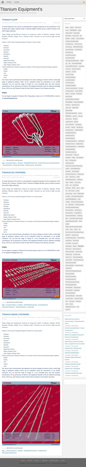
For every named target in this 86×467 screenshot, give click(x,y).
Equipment (68, 104)
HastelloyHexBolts (79, 130)
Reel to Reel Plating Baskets (77, 196)
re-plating (68, 201)
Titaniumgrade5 (69, 287)
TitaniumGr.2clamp (18, 165)
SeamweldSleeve (78, 212)
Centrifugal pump (69, 44)
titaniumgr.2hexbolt (70, 273)
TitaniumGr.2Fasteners (8, 307)
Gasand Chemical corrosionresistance (49, 163)
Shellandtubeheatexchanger (72, 221)
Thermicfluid (68, 243)
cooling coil (68, 71)
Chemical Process (24, 175)
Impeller (67, 168)
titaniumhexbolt (69, 290)
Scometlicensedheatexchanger (72, 207)
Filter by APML (54, 460)
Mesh (67, 176)
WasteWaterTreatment (30, 163)
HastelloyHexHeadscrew (71, 132)
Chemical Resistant (70, 49)
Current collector (78, 91)
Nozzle (67, 185)
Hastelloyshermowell (70, 143)
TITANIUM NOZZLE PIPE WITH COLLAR (73, 358)
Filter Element (69, 119)
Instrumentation (75, 171)
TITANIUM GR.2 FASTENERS (13, 172)
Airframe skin (78, 27)
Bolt (81, 35)
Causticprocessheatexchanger (72, 41)
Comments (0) (56, 22)
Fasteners (68, 116)
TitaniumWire (79, 295)
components (81, 66)
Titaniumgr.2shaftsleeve (71, 279)
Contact (16, 2)
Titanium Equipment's (21, 9)
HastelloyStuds (81, 146)
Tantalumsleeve (80, 237)
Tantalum (20, 163)
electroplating (69, 102)
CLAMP (81, 60)
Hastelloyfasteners (69, 130)
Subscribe (44, 460)
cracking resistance (70, 91)
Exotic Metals (69, 110)
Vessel (67, 304)
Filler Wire (75, 116)
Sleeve (80, 221)
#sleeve (67, 27)
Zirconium (4, 319)
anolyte (79, 30)
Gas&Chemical (42, 451)
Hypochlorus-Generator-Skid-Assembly (74, 165)
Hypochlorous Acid (70, 163)
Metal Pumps (72, 176)
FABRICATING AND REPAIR (71, 113)
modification (79, 179)
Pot (66, 190)
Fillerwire (81, 116)
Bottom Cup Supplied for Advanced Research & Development (74, 336)
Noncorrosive (78, 182)
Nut (70, 185)
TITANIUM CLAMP (9, 19)
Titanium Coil (68, 249)
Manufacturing (80, 174)
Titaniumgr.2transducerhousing (72, 282)
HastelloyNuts (81, 141)
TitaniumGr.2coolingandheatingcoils (73, 271)
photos (78, 188)
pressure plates (69, 193)
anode (67, 30)
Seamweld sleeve (69, 212)
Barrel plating (76, 33)
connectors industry (76, 69)
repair (79, 199)
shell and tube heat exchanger (76, 218)
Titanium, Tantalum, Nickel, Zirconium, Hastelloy (31, 22)
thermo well (75, 243)
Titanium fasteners (77, 249)
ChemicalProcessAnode (71, 55)
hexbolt (73, 157)
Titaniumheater (77, 287)
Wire (78, 306)
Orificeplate (68, 188)
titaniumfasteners (79, 265)
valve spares (71, 301)
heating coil (76, 154)
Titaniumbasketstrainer (78, 260)
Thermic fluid (76, 240)
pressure (77, 190)
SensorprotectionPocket (71, 215)
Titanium (16, 22)
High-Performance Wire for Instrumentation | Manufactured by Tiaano (74, 321)
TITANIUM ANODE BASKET (72, 353)
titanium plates (69, 254)
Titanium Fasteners (6, 177)
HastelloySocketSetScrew (71, 146)
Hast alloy (68, 127)
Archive (9, 2)
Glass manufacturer (70, 124)
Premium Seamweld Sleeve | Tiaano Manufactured (74, 329)
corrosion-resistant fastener (71, 88)
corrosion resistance (70, 77)
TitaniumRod (76, 290)
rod (66, 204)
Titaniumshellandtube (70, 293)
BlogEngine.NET (42, 463)
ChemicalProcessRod (70, 58)
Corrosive (81, 88)
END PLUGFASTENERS (78, 102)
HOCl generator (72, 160)
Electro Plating (69, 96)
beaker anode (76, 35)
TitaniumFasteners (21, 307)
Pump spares (80, 193)
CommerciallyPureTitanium (71, 66)
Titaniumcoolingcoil (70, 265)
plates (82, 188)
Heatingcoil (68, 157)
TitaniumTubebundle (70, 295)
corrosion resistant (70, 80)
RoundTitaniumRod (79, 204)
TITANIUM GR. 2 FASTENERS (72, 368)
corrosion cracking (69, 74)
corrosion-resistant (71, 85)
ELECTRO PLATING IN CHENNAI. (72, 99)
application (19, 317)
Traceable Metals (69, 298)
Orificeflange (75, 185)
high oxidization (80, 157)
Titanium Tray (68, 257)
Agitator (72, 27)
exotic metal (68, 107)
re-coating (68, 196)
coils (69, 63)
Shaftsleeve (79, 215)
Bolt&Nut (68, 38)
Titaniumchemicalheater (71, 262)
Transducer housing (78, 298)
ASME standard (69, 33)
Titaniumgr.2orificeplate (71, 276)
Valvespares (78, 301)
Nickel (67, 182)
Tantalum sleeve (75, 235)
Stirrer (71, 229)
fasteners (51, 175)
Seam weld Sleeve (69, 210)
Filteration (75, 119)
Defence (67, 93)
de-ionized (73, 93)
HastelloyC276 (80, 127)
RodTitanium (71, 204)
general (76, 121)
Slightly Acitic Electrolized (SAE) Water (74, 226)
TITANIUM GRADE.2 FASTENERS (15, 314)
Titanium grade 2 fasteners (18, 177)
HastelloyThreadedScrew (71, 152)
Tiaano (74, 246)
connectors (68, 69)
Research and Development (77, 201)
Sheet (67, 218)
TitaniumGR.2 (68, 268)
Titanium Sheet (76, 254)
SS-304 (67, 229)
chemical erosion (78, 44)
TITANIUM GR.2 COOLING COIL (73, 348)
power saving (71, 190)
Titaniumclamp (29, 165)
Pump (75, 193)
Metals (78, 176)
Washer (71, 304)
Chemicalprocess (69, 52)
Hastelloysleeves (79, 143)
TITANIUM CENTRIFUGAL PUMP (73, 373)
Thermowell (68, 246)
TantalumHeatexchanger (71, 237)
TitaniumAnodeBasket (77, 257)
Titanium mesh (79, 251)
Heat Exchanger (69, 154)
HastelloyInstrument (70, 135)
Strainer (75, 229)
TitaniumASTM (69, 260)
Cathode (73, 38)
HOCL (67, 160)
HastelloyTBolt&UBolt (70, 149)
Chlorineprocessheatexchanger (72, 60)
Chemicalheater (78, 49)
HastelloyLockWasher (70, 138)
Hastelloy (73, 127)
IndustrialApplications (75, 168)
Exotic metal (45, 175)
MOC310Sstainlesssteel (71, 179)
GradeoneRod (78, 124)
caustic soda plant (80, 38)
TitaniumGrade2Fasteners (9, 453)
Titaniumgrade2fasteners (71, 284)
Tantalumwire (68, 240)
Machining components (71, 174)
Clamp (44, 22)
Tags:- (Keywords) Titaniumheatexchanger (75, 232)
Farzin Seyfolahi (62, 463)
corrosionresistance (11, 163)
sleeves (67, 224)
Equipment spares (75, 104)
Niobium (71, 182)
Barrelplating (68, 35)
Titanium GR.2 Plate (70, 251)
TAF (79, 229)
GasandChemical (7, 165)
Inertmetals (38, 165)
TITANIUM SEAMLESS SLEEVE (72, 364)
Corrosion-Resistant (37, 175)
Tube (67, 301)
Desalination (79, 93)
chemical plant (69, 46)
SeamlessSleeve (78, 210)
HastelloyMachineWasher (71, 141)
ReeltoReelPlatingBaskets (71, 199)
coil (66, 63)
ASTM (24, 317)
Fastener (80, 113)
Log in (63, 460)
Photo (73, 188)
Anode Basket (73, 30)
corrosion (74, 71)
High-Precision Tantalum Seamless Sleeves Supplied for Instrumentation (75, 343)
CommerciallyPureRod (76, 63)
